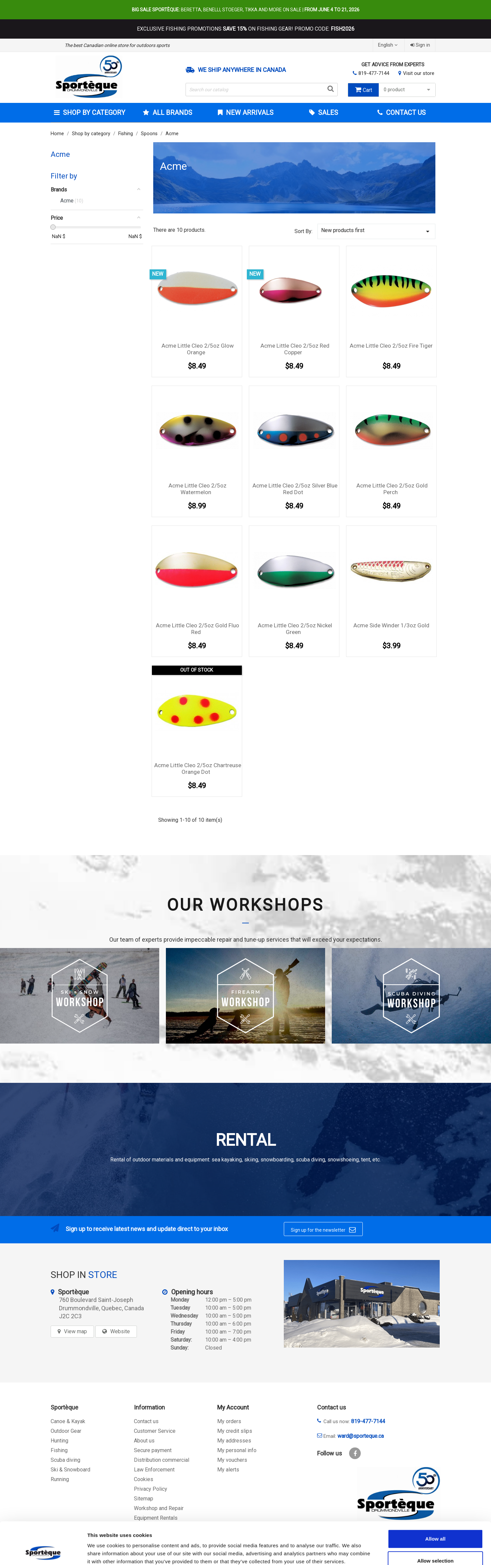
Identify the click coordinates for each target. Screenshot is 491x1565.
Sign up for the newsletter (323, 1229)
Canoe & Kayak (68, 1421)
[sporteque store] (362, 1304)
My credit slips (234, 1431)
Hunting (59, 1440)
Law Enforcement (154, 1469)
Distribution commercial (161, 1460)
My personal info (236, 1450)
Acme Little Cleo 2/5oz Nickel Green (295, 628)
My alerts (228, 1469)
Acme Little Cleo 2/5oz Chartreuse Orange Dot (197, 768)
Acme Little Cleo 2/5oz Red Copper (294, 349)
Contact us (146, 1421)
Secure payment (153, 1450)
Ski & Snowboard (70, 1469)
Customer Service (155, 1431)
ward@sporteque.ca (360, 1436)
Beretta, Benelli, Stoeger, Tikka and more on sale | (245, 9)
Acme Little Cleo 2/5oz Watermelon (198, 488)
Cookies (143, 1479)
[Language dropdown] (388, 45)
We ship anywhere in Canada (242, 70)
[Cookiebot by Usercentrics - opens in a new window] (43, 1552)
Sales (327, 113)
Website (120, 1331)
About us (144, 1440)
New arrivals (248, 113)
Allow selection (435, 1521)
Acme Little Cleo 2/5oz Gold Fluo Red (197, 628)
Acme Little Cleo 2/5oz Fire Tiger (391, 345)
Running (60, 1479)
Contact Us (405, 113)
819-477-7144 (373, 73)
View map (75, 1331)
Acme (60, 154)
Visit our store (418, 73)
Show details (349, 1552)
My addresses (234, 1440)
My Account (233, 1407)
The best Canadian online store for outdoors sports (117, 45)
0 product (408, 90)
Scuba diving (65, 1460)
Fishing (59, 1450)
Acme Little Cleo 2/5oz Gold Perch (392, 488)
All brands (171, 113)
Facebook (355, 1453)
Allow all (435, 1499)
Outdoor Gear (66, 1431)
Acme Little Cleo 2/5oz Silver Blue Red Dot (294, 488)
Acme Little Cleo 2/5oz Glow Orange (198, 349)
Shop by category (93, 113)
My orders (229, 1421)
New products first (376, 231)
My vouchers (232, 1460)
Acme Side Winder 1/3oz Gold (391, 625)
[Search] (262, 89)
